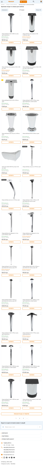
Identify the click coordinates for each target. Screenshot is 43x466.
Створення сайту (5, 463)
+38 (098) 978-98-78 (8, 449)
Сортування (4, 10)
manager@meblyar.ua (8, 454)
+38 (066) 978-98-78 (8, 452)
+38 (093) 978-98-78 (8, 447)
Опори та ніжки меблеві (11, 4)
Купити (11, 42)
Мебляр (2, 4)
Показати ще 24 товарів (21, 414)
